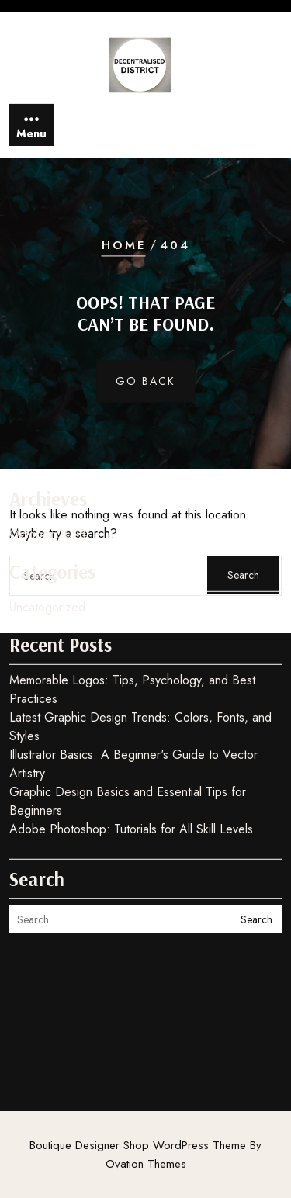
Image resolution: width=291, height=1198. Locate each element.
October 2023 (47, 464)
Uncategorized (47, 536)
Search (256, 849)
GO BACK (145, 382)
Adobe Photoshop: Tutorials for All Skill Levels (131, 758)
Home (124, 245)
